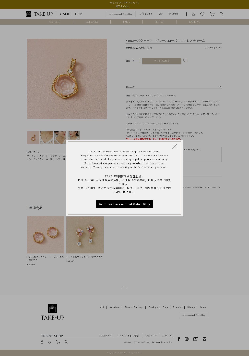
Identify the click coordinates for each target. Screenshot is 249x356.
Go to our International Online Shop (124, 204)
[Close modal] (174, 146)
